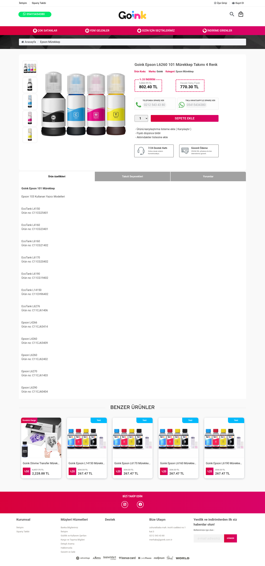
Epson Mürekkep (50, 42)
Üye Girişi (220, 3)
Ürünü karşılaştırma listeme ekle (155, 129)
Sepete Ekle (185, 118)
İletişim (23, 3)
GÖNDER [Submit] (230, 538)
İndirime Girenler (217, 31)
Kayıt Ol (238, 3)
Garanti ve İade (68, 552)
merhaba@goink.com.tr (160, 539)
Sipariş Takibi (39, 3)
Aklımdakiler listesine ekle (151, 137)
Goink (160, 71)
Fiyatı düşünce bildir (148, 133)
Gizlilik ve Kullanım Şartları (73, 535)
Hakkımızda (66, 548)
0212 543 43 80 (156, 535)
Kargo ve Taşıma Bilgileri (73, 539)
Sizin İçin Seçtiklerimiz (156, 31)
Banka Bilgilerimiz (69, 527)
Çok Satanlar (45, 31)
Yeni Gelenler (97, 31)
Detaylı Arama (67, 543)
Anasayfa (28, 42)
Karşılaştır (183, 129)
